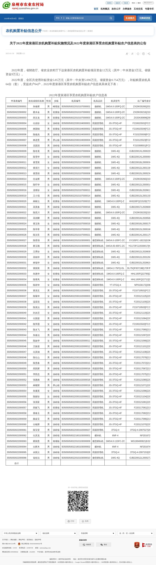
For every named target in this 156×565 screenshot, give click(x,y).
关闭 (85, 521)
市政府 (126, 3)
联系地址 (30, 540)
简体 (133, 3)
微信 (103, 545)
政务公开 (116, 9)
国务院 (109, 3)
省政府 (117, 3)
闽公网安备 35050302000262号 (30, 544)
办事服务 (127, 9)
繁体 (139, 3)
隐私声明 (38, 540)
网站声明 (22, 540)
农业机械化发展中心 (57, 31)
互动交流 (138, 9)
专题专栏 (149, 9)
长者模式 (130, 18)
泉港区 (90, 31)
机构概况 (105, 9)
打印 (71, 521)
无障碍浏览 (144, 18)
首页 (96, 9)
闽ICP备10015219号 (8, 544)
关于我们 (5, 540)
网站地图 (14, 540)
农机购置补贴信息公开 (77, 31)
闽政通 (87, 545)
